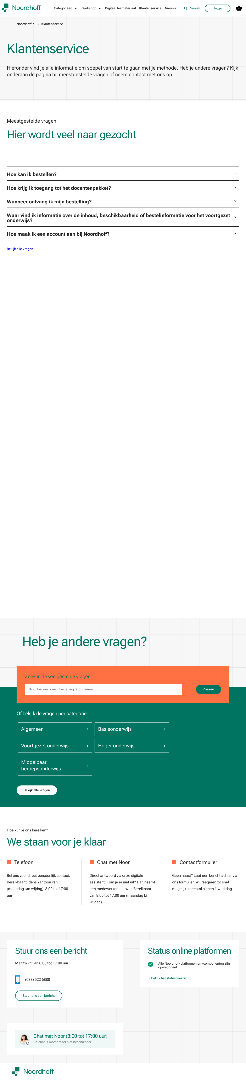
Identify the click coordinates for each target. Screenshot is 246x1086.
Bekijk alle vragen (20, 249)
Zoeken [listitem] (192, 8)
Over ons (18, 1072)
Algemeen (50, 729)
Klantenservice (150, 8)
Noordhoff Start (150, 1080)
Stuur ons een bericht (39, 979)
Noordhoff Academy (113, 1072)
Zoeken (208, 689)
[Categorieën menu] (66, 8)
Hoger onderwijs (50, 749)
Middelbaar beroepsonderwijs (119, 749)
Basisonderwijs (119, 729)
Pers (57, 1080)
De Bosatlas (108, 1080)
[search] (103, 689)
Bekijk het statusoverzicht (169, 962)
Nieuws (170, 8)
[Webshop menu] (92, 8)
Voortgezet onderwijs (188, 729)
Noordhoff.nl (26, 24)
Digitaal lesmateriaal (120, 8)
